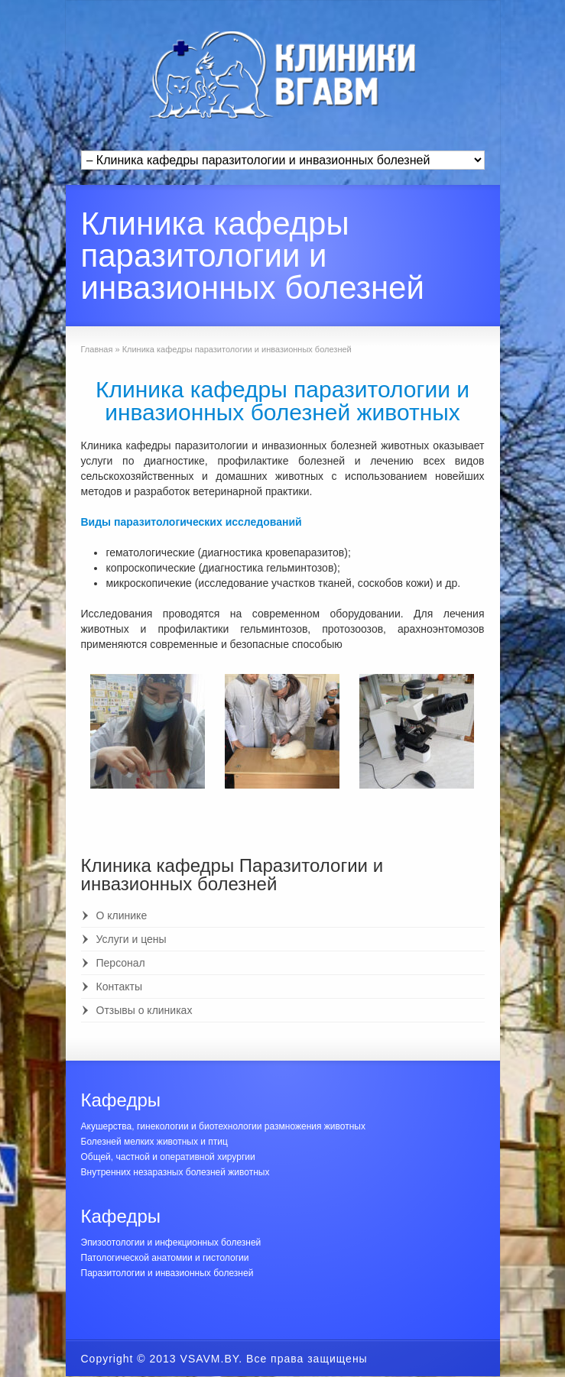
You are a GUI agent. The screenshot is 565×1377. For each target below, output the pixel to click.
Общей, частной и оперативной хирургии (168, 1157)
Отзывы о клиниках (144, 1010)
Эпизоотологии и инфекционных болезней (171, 1242)
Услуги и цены (131, 939)
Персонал (120, 963)
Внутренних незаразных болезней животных (175, 1172)
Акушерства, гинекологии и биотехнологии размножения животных (223, 1126)
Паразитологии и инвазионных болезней (167, 1273)
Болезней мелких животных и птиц (154, 1141)
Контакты (119, 986)
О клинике (122, 915)
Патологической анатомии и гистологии (165, 1257)
